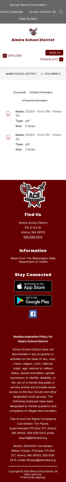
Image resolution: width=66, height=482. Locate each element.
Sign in (54, 52)
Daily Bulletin (28, 18)
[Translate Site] (51, 59)
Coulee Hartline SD (42, 12)
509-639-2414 (33, 237)
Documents (52, 73)
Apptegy (40, 477)
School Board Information (28, 5)
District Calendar (12, 12)
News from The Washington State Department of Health (33, 260)
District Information (42, 92)
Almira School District (21, 73)
